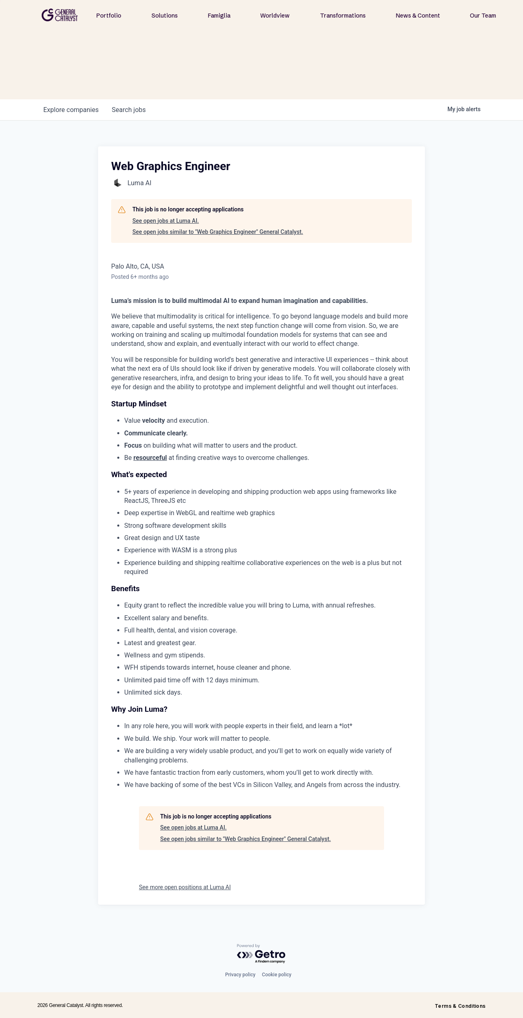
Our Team (483, 15)
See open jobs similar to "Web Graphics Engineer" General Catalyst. (217, 232)
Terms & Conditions (460, 1006)
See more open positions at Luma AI (185, 887)
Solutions (165, 15)
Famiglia (219, 15)
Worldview (275, 15)
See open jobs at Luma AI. (165, 221)
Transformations (343, 15)
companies (70, 110)
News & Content (418, 15)
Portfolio (108, 15)
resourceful (150, 458)
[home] (60, 15)
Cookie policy (276, 975)
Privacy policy (240, 975)
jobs (128, 110)
